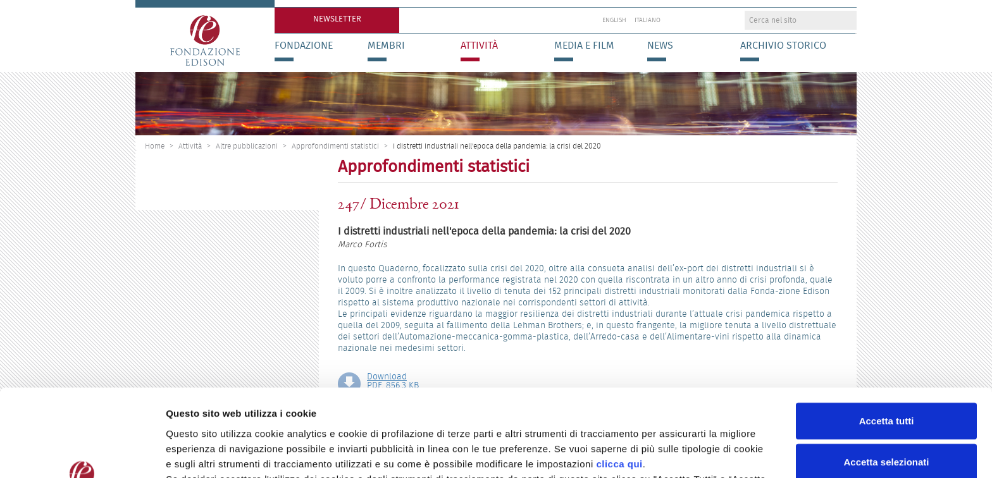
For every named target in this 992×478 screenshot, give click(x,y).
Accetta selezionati (886, 380)
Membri (386, 45)
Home (154, 145)
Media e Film (584, 45)
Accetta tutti (886, 338)
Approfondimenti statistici (335, 145)
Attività (479, 45)
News (660, 45)
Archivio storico (783, 45)
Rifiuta (887, 421)
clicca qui (619, 381)
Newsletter (337, 19)
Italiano (647, 20)
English (614, 20)
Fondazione (304, 45)
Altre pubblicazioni (247, 145)
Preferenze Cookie (664, 453)
